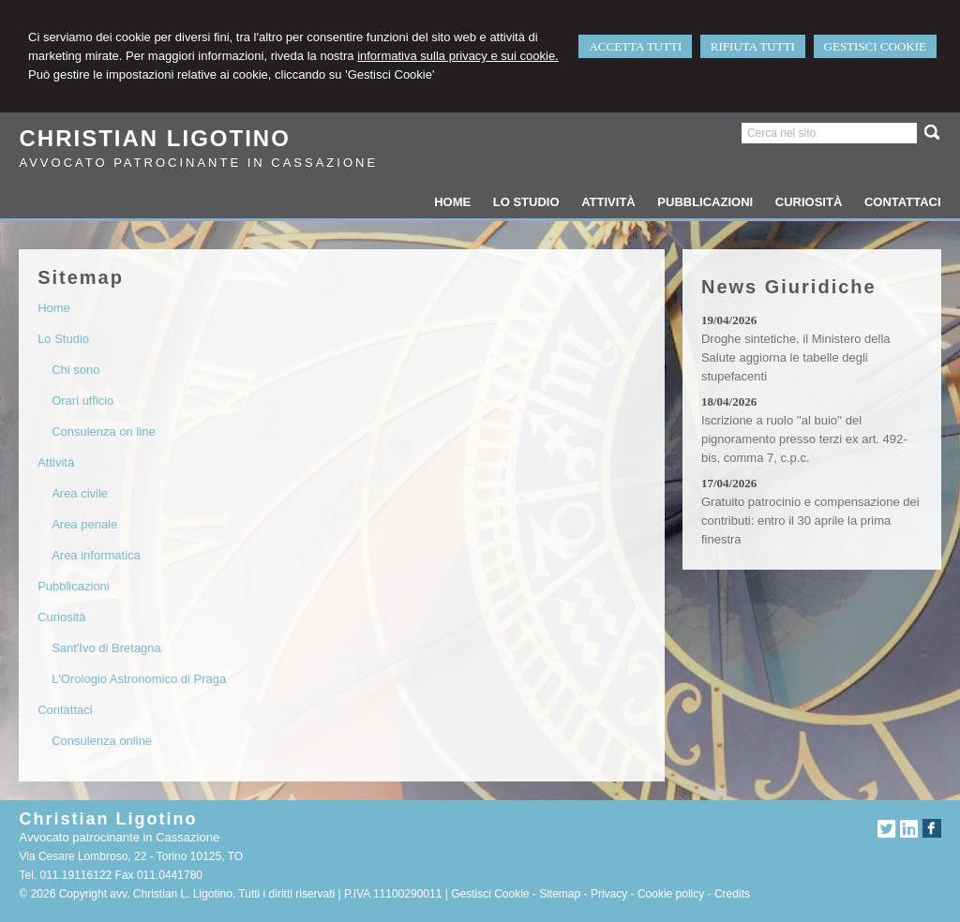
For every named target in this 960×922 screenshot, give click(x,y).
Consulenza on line (104, 431)
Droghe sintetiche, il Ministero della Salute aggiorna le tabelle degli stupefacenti (796, 357)
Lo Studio (63, 339)
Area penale (84, 524)
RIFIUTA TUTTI (753, 46)
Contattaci (65, 710)
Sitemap (559, 893)
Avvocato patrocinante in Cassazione (198, 163)
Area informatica (96, 555)
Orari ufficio (82, 401)
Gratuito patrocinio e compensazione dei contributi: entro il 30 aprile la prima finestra (810, 520)
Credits (732, 893)
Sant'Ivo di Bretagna (106, 648)
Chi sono (75, 370)
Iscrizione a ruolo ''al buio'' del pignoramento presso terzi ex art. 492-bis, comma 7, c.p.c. (804, 439)
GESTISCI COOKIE (875, 46)
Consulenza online (102, 741)
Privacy (609, 893)
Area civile (80, 493)
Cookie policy (671, 893)
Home (54, 308)
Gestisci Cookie (490, 893)
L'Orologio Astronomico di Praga (139, 679)
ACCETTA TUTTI (635, 46)
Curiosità (61, 617)
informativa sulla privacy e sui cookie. (458, 56)
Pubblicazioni (74, 586)
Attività (56, 462)
